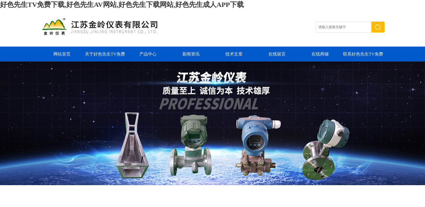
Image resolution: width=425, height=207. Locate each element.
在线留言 (277, 54)
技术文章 (234, 54)
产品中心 (148, 54)
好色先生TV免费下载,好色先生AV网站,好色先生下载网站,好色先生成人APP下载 (122, 4)
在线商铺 (320, 54)
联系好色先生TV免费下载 (363, 57)
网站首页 (62, 54)
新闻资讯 (191, 54)
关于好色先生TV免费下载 (105, 57)
